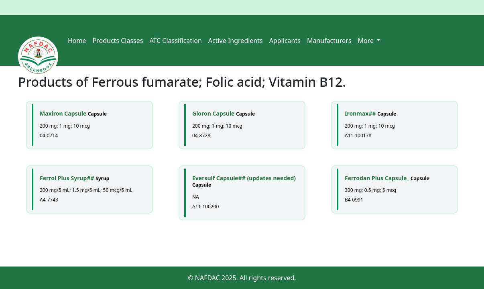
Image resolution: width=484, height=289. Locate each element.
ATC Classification (175, 40)
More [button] (367, 40)
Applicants (285, 40)
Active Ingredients (235, 40)
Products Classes (118, 40)
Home (77, 40)
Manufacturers (329, 40)
